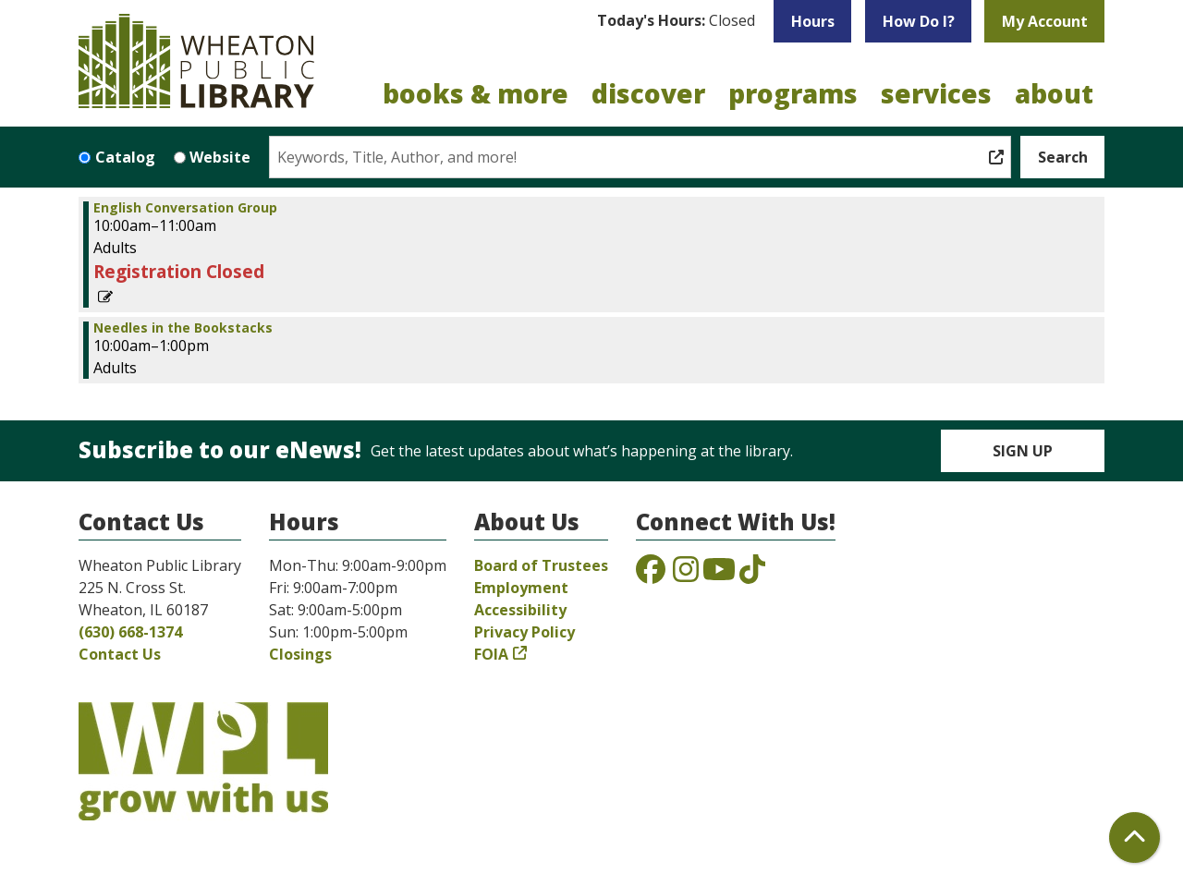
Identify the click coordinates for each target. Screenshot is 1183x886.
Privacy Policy (524, 632)
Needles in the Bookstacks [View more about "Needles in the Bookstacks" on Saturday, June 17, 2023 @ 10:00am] (183, 328)
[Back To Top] (1134, 837)
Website (219, 157)
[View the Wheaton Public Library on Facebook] (650, 574)
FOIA (491, 654)
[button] (676, 21)
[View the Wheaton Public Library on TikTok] (752, 574)
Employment (521, 587)
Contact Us (120, 654)
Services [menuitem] (936, 93)
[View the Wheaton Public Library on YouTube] (719, 574)
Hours (813, 21)
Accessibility (520, 610)
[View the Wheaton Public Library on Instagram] (686, 574)
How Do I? (919, 21)
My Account (1045, 21)
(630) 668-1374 (130, 632)
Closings (300, 654)
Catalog (125, 157)
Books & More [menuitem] (475, 93)
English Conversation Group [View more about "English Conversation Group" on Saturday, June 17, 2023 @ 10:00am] (185, 207)
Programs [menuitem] (793, 93)
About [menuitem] (1054, 93)
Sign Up (1023, 451)
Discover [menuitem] (648, 93)
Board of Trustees (541, 565)
